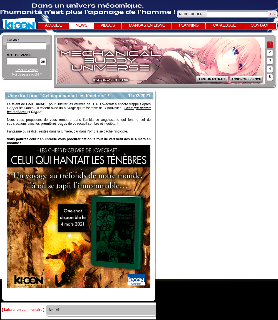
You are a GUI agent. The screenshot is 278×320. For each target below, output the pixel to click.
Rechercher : (192, 14)
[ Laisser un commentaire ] (23, 310)
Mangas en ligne (147, 26)
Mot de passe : (20, 55)
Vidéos (108, 26)
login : (13, 40)
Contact (260, 26)
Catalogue (224, 26)
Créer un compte (27, 70)
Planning (188, 26)
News (82, 26)
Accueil (53, 26)
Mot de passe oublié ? (27, 74)
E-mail (53, 309)
